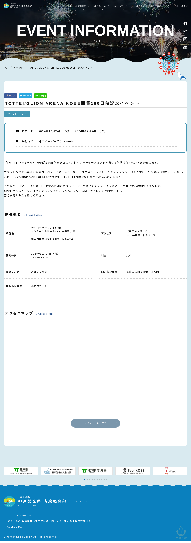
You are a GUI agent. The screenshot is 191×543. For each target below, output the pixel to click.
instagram (185, 32)
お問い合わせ (181, 8)
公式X (185, 40)
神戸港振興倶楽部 (144, 8)
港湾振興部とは (82, 8)
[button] (84, 482)
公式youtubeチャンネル (185, 49)
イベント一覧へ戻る (96, 424)
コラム (168, 8)
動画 (159, 8)
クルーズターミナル (122, 8)
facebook (185, 23)
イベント (67, 8)
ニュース (55, 8)
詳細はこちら (39, 271)
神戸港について (101, 8)
